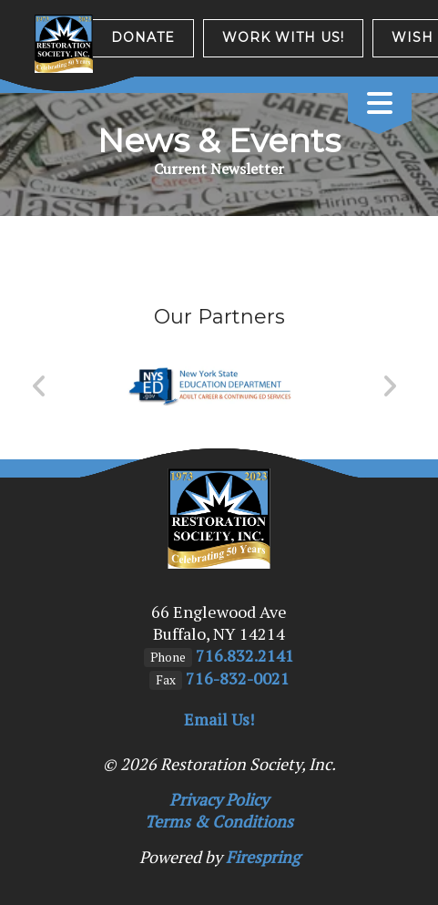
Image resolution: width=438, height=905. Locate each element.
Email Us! (219, 719)
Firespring (263, 857)
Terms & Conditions (219, 821)
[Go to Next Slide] (389, 386)
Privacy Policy (219, 799)
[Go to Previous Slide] (39, 386)
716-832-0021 (238, 678)
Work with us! (283, 37)
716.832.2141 (245, 655)
